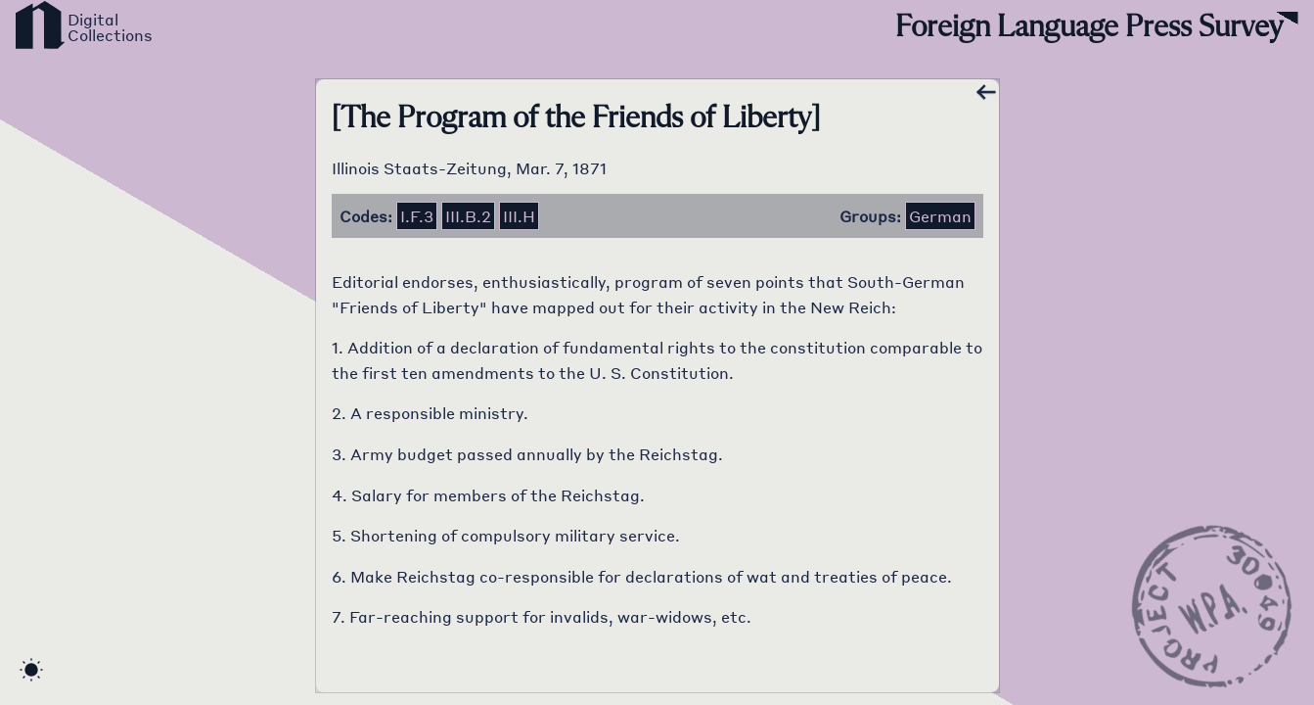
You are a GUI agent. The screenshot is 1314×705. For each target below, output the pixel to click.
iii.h (519, 216)
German (940, 216)
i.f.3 (416, 216)
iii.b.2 (468, 216)
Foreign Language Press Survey (1089, 27)
